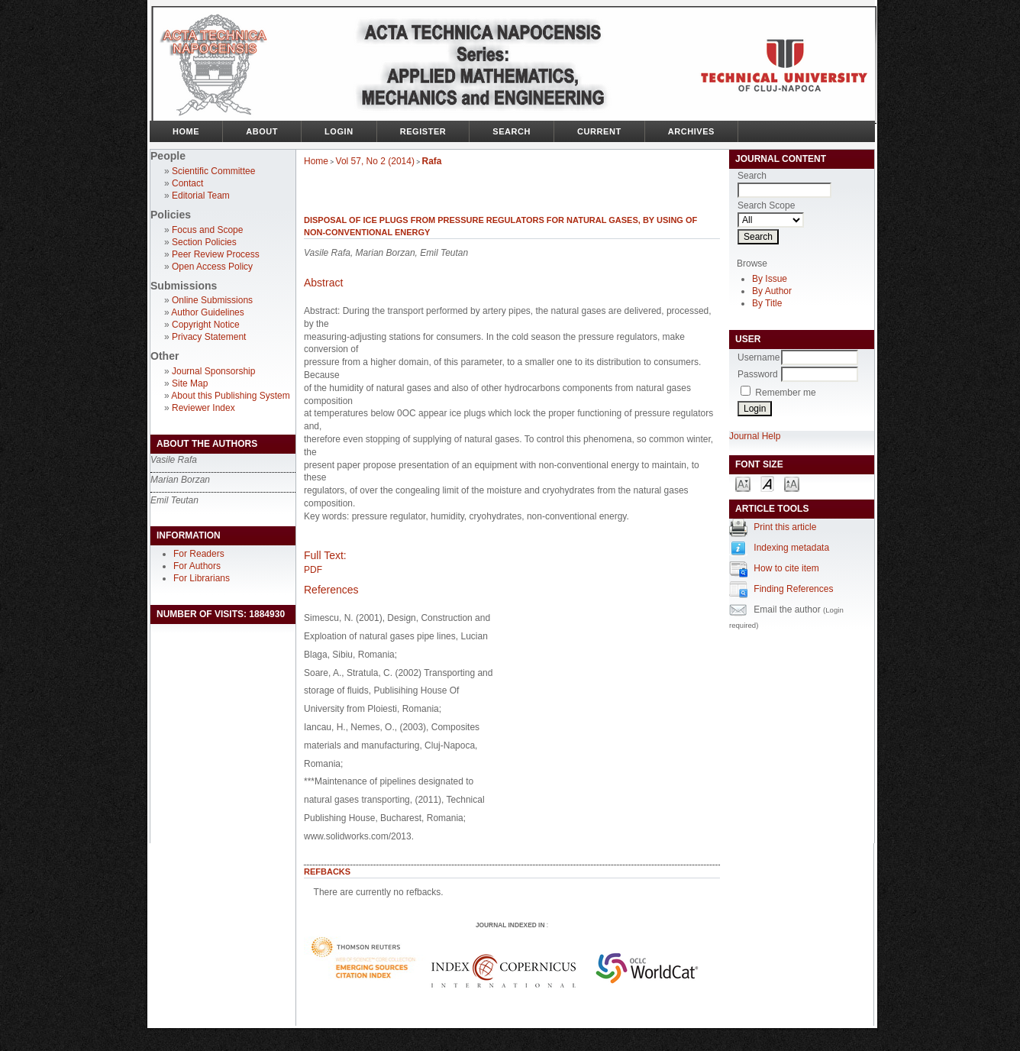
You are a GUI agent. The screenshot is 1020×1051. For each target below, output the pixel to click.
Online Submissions (212, 300)
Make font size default (767, 483)
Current (599, 131)
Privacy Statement (209, 336)
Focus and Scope (207, 230)
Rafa (432, 161)
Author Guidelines (207, 312)
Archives (691, 131)
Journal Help (754, 436)
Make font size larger (791, 483)
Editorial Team (201, 195)
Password (758, 374)
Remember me (785, 392)
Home (186, 131)
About (262, 131)
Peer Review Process (216, 254)
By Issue (769, 278)
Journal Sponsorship (213, 371)
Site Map (190, 383)
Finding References (793, 589)
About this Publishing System (230, 395)
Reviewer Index (203, 408)
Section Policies (204, 242)
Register (423, 131)
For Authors (197, 566)
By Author (772, 291)
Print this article (785, 527)
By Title (767, 303)
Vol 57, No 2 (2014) (375, 161)
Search (511, 131)
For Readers (198, 553)
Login (338, 131)
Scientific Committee (213, 171)
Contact (187, 183)
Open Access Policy (212, 266)
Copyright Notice (206, 324)
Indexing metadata (791, 547)
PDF (313, 569)
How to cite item (786, 568)
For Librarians (201, 578)
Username (759, 357)
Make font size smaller (742, 483)
